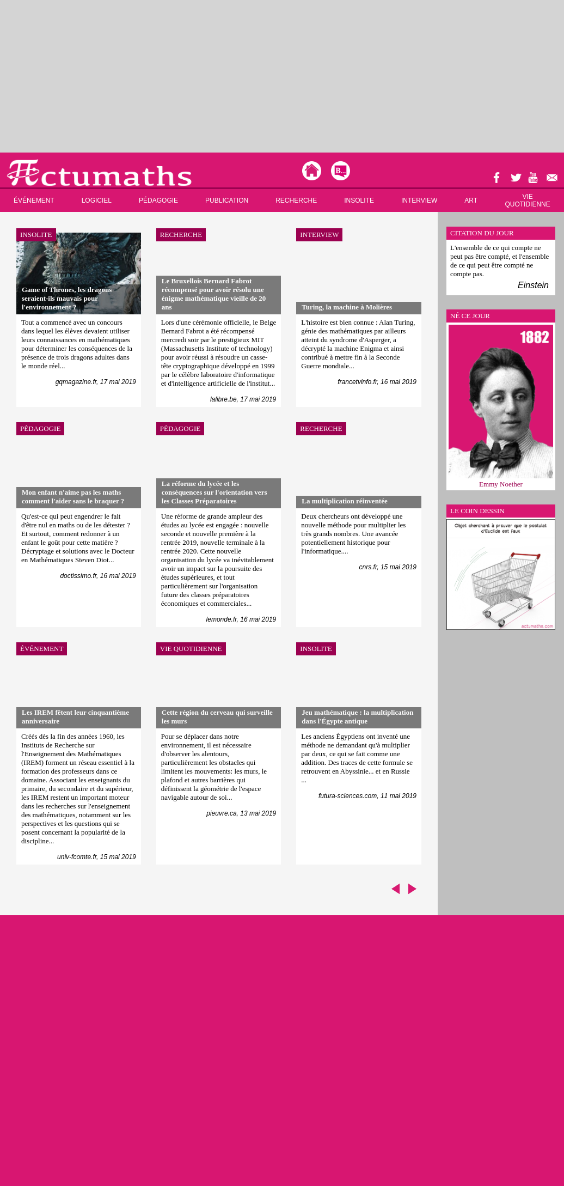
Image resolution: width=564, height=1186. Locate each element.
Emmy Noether (501, 484)
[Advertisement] (209, 76)
